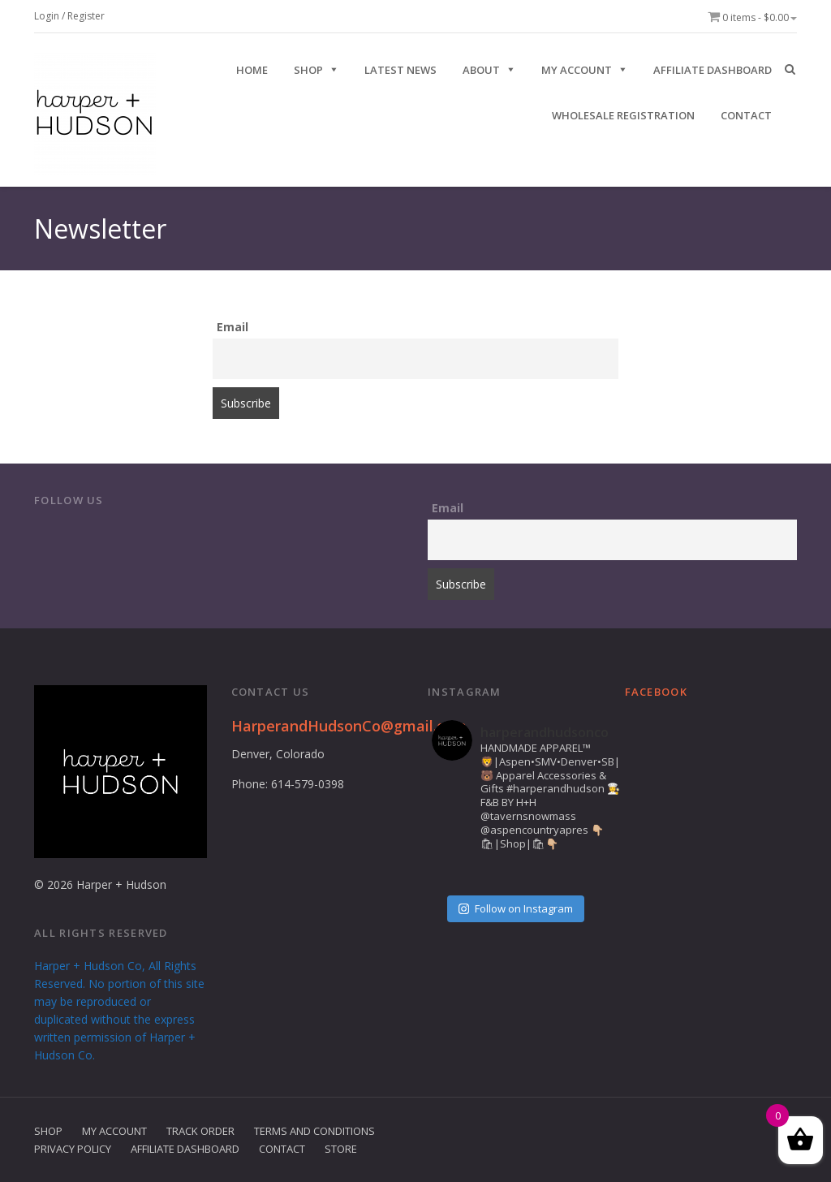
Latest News (400, 70)
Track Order (200, 1131)
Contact (282, 1148)
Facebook (656, 691)
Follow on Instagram (516, 908)
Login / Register (69, 16)
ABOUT (481, 70)
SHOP (308, 70)
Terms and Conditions (314, 1131)
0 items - (752, 17)
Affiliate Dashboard (712, 70)
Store (341, 1148)
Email (232, 326)
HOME (252, 70)
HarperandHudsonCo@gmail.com (349, 726)
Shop (48, 1131)
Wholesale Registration (623, 115)
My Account (576, 70)
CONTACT (746, 115)
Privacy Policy (72, 1148)
